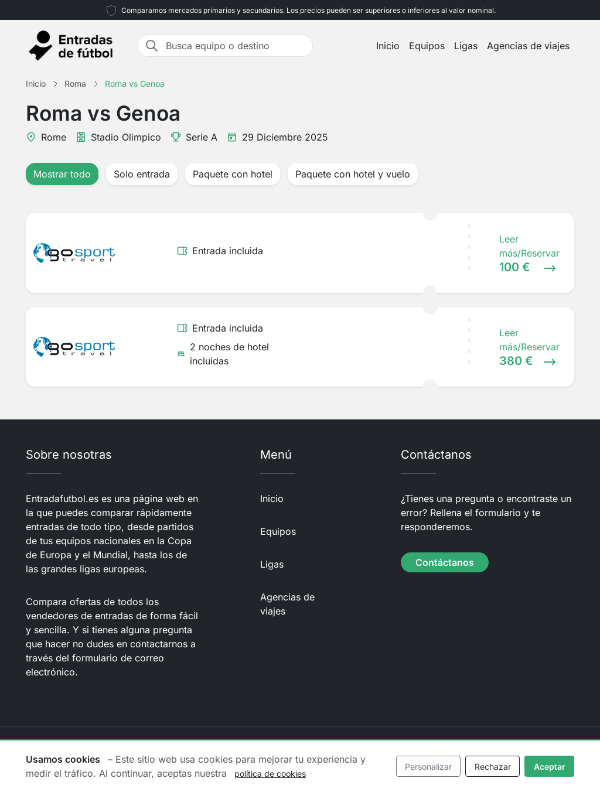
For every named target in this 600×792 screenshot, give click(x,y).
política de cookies (270, 774)
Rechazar (493, 766)
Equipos (427, 46)
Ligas (466, 46)
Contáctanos (444, 562)
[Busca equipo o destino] (235, 45)
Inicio (388, 46)
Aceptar (549, 766)
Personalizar (428, 766)
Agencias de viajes (528, 46)
